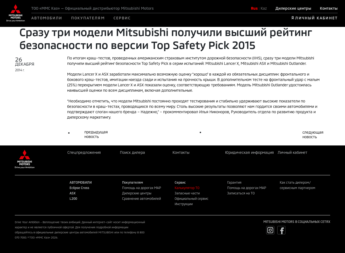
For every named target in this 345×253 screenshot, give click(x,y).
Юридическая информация (249, 152)
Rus (254, 8)
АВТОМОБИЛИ (47, 18)
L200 (73, 198)
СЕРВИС (122, 18)
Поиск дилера (132, 152)
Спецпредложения (84, 152)
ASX (72, 193)
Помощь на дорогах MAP (141, 188)
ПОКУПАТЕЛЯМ (88, 18)
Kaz (264, 8)
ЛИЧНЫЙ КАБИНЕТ (316, 18)
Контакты (329, 8)
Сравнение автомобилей (141, 198)
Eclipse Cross (79, 188)
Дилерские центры (293, 8)
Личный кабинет (292, 152)
